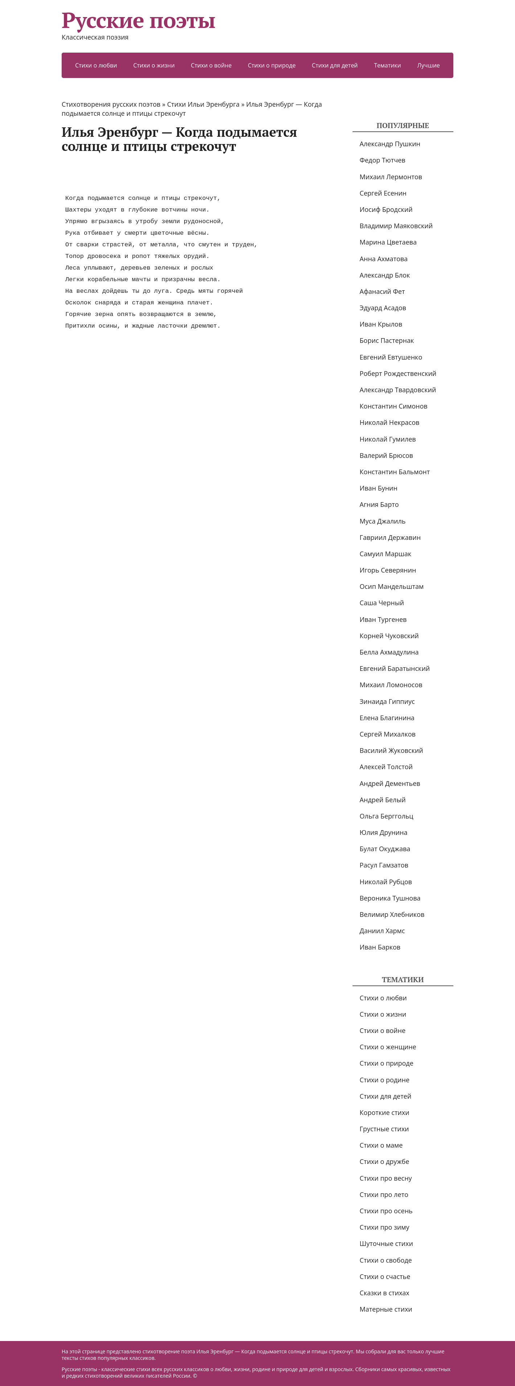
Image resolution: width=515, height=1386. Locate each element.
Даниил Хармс (382, 930)
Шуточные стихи (386, 1243)
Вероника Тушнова (390, 898)
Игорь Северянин (388, 570)
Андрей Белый (383, 799)
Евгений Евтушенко (391, 357)
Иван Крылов (381, 324)
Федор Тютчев (382, 160)
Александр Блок (385, 275)
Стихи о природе (272, 65)
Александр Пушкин (390, 143)
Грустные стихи (384, 1128)
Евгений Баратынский (395, 668)
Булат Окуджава (385, 848)
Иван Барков (380, 947)
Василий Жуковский (391, 750)
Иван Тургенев (383, 619)
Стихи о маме (381, 1145)
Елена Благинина (387, 717)
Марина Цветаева (388, 242)
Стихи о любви (96, 65)
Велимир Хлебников (392, 914)
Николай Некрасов (390, 422)
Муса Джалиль (383, 521)
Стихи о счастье (385, 1276)
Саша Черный (382, 602)
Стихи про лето (384, 1194)
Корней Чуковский (389, 635)
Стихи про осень (386, 1210)
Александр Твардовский (398, 389)
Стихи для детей (335, 65)
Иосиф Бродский (386, 209)
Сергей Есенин (383, 193)
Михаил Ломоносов (391, 684)
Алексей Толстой (386, 766)
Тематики (387, 65)
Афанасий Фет (382, 291)
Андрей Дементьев (390, 783)
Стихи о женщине (388, 1046)
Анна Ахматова (384, 258)
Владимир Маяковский (396, 225)
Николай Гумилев (388, 439)
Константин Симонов (394, 406)
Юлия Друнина (384, 832)
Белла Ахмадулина (389, 652)
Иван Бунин (378, 488)
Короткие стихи (384, 1112)
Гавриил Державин (390, 537)
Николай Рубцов (386, 881)
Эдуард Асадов (383, 307)
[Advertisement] (194, 173)
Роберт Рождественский (398, 373)
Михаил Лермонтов (391, 176)
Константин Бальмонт (395, 471)
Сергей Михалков (388, 734)
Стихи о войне (211, 65)
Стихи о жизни (153, 65)
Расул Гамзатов (384, 865)
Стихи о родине (384, 1079)
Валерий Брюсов (386, 455)
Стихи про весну (386, 1178)
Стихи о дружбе (384, 1161)
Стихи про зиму (384, 1227)
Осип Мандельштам (392, 586)
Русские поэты (138, 20)
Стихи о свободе (386, 1260)
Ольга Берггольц (386, 816)
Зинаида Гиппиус (387, 701)
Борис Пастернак (387, 340)
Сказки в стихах (384, 1292)
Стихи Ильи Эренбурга (203, 104)
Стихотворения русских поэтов (111, 104)
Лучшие (428, 65)
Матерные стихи (386, 1309)
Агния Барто (379, 504)
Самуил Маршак (386, 553)
